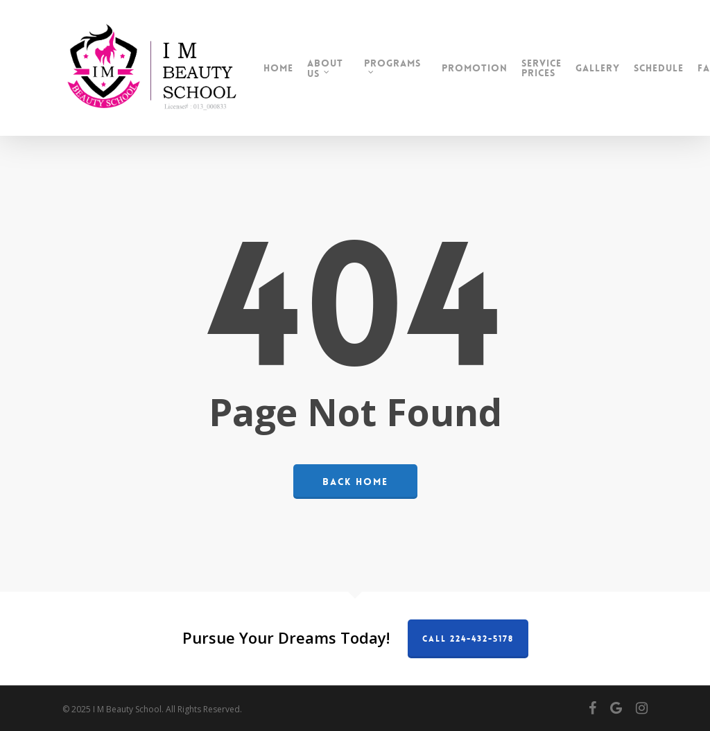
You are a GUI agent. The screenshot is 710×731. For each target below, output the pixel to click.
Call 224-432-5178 (468, 638)
